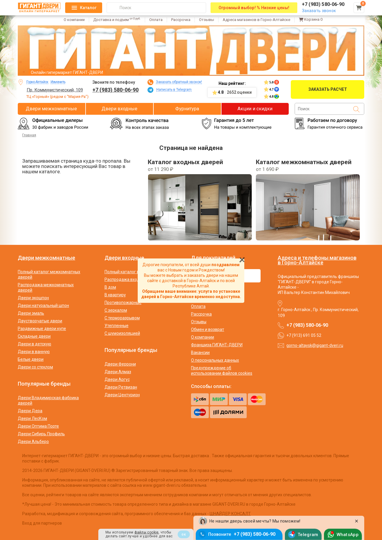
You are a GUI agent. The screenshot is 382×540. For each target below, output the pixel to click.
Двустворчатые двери (40, 320)
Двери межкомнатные (51, 108)
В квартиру (115, 294)
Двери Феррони (120, 364)
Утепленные (117, 325)
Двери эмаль (31, 313)
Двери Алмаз (118, 371)
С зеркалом (116, 310)
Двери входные (119, 108)
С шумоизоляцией (122, 333)
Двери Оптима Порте (38, 426)
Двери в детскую (34, 344)
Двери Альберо (33, 441)
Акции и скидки (254, 108)
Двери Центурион (122, 394)
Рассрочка (180, 19)
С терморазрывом (122, 318)
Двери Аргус (117, 379)
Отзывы (206, 19)
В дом (110, 287)
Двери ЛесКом (32, 418)
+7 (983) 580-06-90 (115, 90)
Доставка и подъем (117, 19)
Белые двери (31, 359)
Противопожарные (123, 302)
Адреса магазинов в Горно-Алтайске (256, 19)
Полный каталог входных (129, 271)
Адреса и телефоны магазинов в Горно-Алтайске (317, 260)
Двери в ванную (34, 351)
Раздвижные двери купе (42, 328)
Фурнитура (187, 108)
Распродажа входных (126, 279)
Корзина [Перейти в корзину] (310, 19)
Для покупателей (213, 258)
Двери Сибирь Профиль (41, 433)
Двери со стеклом (35, 367)
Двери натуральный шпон (43, 305)
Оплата (156, 19)
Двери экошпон (33, 297)
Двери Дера (30, 410)
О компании (74, 19)
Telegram (308, 533)
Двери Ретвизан (121, 387)
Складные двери (34, 336)
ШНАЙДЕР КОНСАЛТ (230, 513)
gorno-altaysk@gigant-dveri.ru (314, 345)
